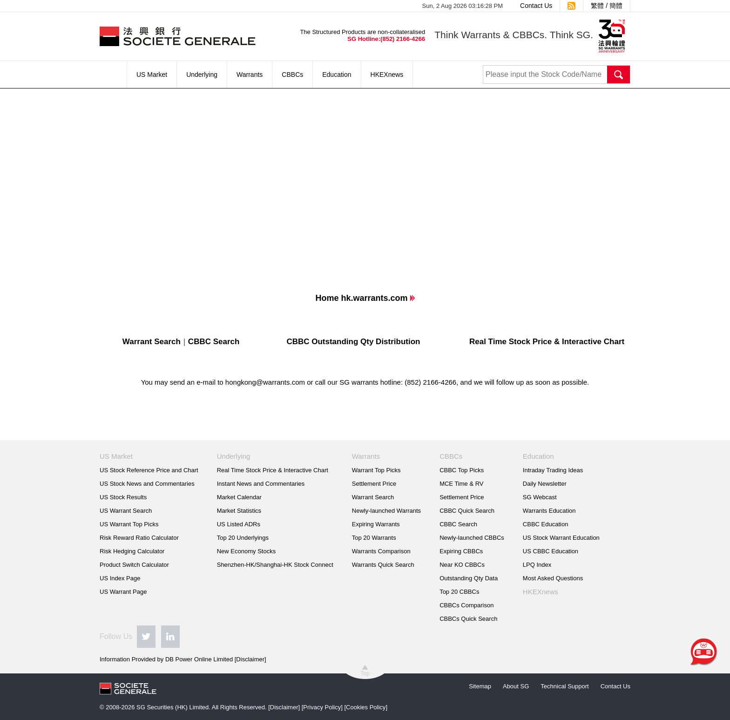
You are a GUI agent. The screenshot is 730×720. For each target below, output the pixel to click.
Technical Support (564, 686)
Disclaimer (250, 659)
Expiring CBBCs (461, 551)
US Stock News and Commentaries (147, 483)
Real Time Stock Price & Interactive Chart (546, 341)
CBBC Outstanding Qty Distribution (353, 341)
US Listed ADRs (238, 524)
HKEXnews (387, 74)
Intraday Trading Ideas (553, 470)
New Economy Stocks (246, 551)
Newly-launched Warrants (386, 510)
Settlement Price (374, 483)
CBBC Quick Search (466, 510)
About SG (516, 686)
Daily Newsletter (545, 483)
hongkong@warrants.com (265, 382)
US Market (151, 74)
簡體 (615, 5)
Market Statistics (239, 510)
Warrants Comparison (381, 551)
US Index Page (120, 578)
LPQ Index (537, 564)
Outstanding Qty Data (468, 578)
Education (336, 74)
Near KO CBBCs (462, 564)
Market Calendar (239, 497)
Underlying (201, 74)
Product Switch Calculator (134, 564)
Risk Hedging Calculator (132, 551)
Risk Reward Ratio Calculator (139, 537)
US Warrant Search (126, 510)
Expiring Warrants (376, 524)
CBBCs (292, 74)
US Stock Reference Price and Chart (149, 470)
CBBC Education (545, 524)
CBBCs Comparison (466, 605)
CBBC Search (214, 341)
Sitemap (480, 686)
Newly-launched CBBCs (471, 537)
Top (364, 673)
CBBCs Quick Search (468, 618)
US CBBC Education (550, 551)
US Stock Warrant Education (561, 537)
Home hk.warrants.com (361, 298)
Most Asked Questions (553, 578)
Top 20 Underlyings (243, 537)
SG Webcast (540, 497)
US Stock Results (123, 497)
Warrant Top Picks (376, 470)
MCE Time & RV (461, 483)
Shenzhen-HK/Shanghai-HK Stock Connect (275, 564)
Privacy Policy (322, 707)
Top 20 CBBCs (459, 591)
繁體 (597, 5)
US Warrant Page (123, 591)
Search (618, 74)
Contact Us (536, 5)
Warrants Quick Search (383, 564)
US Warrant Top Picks (129, 524)
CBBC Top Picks (461, 470)
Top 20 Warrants (374, 537)
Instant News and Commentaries (261, 483)
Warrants (250, 74)
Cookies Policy (365, 707)
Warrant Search (151, 341)
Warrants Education (549, 510)
